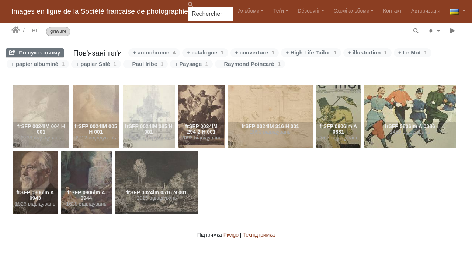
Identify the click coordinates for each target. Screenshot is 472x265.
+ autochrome (154, 52)
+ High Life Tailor (310, 52)
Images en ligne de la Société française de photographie (99, 11)
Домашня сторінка (15, 30)
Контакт (392, 11)
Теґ (33, 30)
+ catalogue (205, 52)
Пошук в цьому (34, 52)
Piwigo (231, 235)
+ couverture (255, 52)
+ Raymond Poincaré (250, 64)
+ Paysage (191, 64)
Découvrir (309, 11)
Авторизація (425, 11)
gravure (58, 31)
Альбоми (249, 11)
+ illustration (367, 52)
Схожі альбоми (351, 11)
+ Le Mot (412, 52)
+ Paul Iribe (146, 64)
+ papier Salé (96, 64)
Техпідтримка (259, 235)
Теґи (278, 11)
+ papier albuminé (38, 64)
